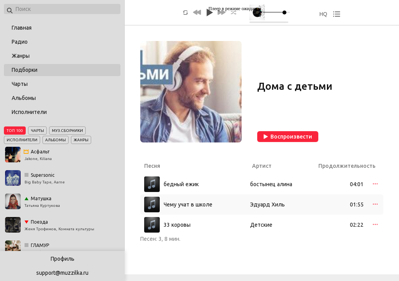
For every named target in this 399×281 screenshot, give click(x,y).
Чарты (20, 84)
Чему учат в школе (188, 204)
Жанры (21, 56)
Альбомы (24, 98)
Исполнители (29, 112)
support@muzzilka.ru (62, 273)
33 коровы (177, 225)
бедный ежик (181, 184)
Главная (22, 28)
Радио (20, 42)
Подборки (24, 70)
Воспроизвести (287, 136)
